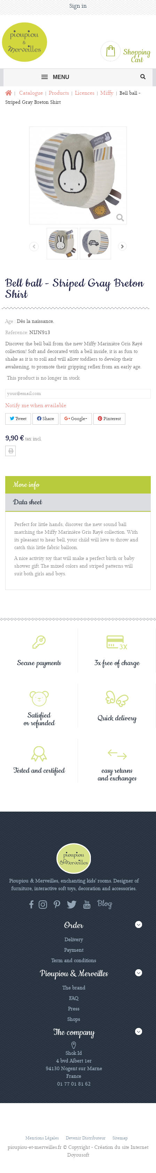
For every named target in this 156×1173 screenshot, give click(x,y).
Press (73, 1009)
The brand (73, 988)
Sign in (78, 6)
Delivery (73, 940)
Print (10, 451)
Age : (10, 321)
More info (26, 485)
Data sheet (27, 502)
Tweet (18, 419)
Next (122, 246)
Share (45, 419)
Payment (73, 950)
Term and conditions (73, 961)
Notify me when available (35, 406)
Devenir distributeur (86, 1138)
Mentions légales (42, 1138)
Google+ (75, 419)
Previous (34, 246)
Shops (73, 1019)
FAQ (73, 998)
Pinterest (109, 419)
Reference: (16, 333)
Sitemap (120, 1138)
